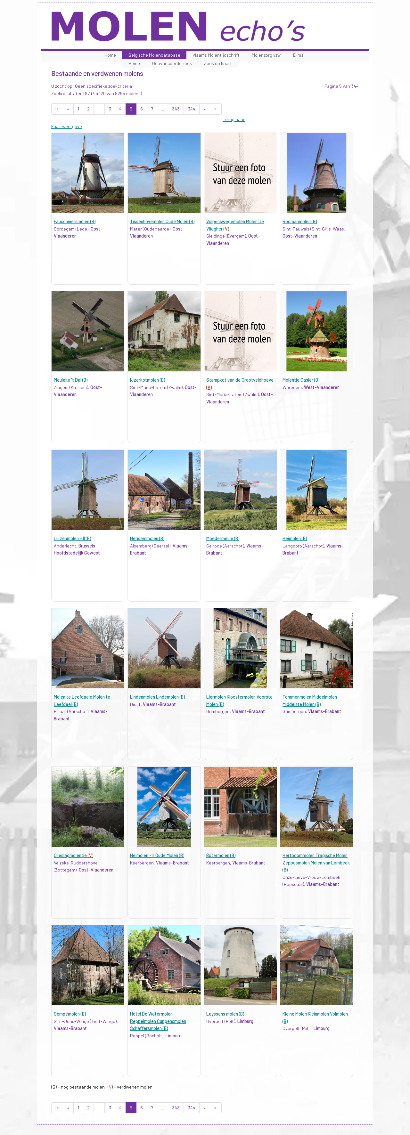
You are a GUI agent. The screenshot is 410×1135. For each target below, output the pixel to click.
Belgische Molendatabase (154, 55)
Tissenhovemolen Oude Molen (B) (162, 221)
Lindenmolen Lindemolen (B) (157, 697)
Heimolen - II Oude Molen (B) (157, 855)
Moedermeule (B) (222, 538)
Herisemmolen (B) (147, 538)
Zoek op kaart (218, 63)
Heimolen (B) (295, 538)
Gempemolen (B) (70, 1014)
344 (191, 108)
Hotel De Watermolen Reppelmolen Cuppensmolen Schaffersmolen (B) (158, 1021)
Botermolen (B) (220, 855)
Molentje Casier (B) (301, 380)
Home (110, 55)
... (99, 108)
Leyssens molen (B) (225, 1014)
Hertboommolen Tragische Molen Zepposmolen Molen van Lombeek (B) (316, 862)
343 (176, 108)
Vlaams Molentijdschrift (216, 55)
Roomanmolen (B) (300, 221)
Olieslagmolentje (73, 855)
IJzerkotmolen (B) (147, 380)
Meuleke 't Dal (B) (70, 380)
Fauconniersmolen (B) (74, 221)
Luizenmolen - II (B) (72, 538)
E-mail (299, 55)
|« (57, 108)
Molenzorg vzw (266, 55)
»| (215, 108)
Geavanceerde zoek (172, 63)
